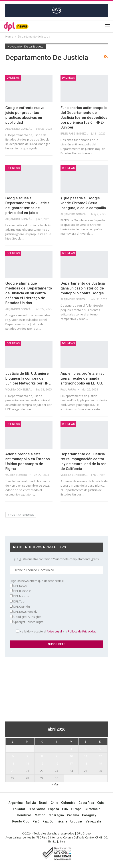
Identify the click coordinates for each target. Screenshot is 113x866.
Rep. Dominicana (54, 821)
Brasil (43, 803)
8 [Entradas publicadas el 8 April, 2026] (42, 756)
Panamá (73, 815)
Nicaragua (56, 815)
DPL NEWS (13, 77)
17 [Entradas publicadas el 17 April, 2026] (71, 763)
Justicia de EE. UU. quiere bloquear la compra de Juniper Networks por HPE (28, 378)
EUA (65, 809)
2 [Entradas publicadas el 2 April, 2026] (56, 749)
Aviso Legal (54, 631)
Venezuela (93, 821)
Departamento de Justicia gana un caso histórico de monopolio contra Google (83, 288)
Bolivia (31, 803)
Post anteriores (21, 514)
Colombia (68, 803)
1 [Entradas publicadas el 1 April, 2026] (42, 749)
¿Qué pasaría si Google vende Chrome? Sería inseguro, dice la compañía (83, 203)
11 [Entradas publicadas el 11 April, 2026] (85, 756)
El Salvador (36, 809)
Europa (76, 809)
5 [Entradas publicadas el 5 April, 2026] (100, 749)
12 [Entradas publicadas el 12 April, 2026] (100, 756)
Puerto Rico (20, 821)
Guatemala (92, 809)
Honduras (24, 815)
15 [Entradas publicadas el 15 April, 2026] (41, 763)
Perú (35, 821)
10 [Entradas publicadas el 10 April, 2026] (71, 756)
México (40, 815)
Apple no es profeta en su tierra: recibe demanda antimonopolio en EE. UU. (83, 378)
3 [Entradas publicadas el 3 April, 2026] (71, 749)
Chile (54, 803)
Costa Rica (86, 803)
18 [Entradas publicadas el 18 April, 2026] (85, 763)
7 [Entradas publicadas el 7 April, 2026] (27, 756)
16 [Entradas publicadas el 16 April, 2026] (56, 763)
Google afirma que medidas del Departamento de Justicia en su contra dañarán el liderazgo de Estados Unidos (28, 293)
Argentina (15, 803)
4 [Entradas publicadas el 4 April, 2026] (86, 749)
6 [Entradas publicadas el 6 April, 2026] (13, 756)
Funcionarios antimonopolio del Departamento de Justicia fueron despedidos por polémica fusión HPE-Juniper (84, 117)
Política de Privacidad (82, 631)
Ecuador (19, 809)
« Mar (55, 784)
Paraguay (89, 815)
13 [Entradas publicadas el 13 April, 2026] (12, 763)
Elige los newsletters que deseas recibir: (37, 581)
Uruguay (76, 821)
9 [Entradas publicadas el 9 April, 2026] (56, 756)
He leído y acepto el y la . (56, 631)
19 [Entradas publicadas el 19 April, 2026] (100, 763)
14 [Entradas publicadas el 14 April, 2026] (27, 763)
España (53, 809)
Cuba (101, 803)
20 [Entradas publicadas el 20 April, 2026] (12, 771)
